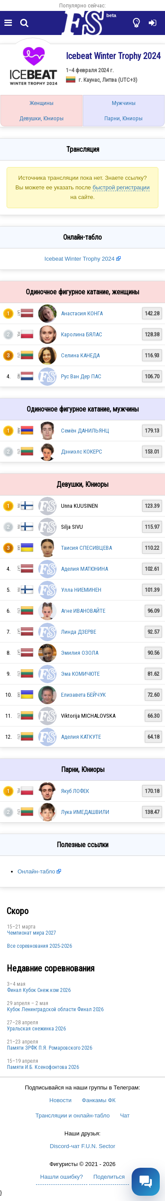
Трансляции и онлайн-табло (73, 1115)
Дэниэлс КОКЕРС (81, 451)
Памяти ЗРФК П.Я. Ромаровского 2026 (49, 1048)
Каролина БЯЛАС (81, 334)
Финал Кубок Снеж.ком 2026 (39, 990)
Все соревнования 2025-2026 (39, 946)
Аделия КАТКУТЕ (81, 736)
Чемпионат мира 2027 (31, 933)
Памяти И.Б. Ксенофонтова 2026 (43, 1067)
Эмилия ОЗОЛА (79, 652)
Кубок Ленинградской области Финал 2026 (55, 1009)
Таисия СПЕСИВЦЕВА (86, 548)
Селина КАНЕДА (80, 355)
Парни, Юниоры (123, 118)
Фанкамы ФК (99, 1100)
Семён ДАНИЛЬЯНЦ (85, 430)
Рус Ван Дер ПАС (81, 376)
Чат (125, 1115)
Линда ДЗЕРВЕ (78, 631)
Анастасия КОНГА (82, 313)
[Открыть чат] (146, 1182)
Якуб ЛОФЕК (75, 791)
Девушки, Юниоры (41, 118)
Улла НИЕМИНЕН (81, 590)
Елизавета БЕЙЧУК (83, 694)
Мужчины (124, 103)
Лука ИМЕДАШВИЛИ (85, 812)
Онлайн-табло (36, 871)
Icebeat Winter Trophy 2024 (79, 258)
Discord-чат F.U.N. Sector (82, 1146)
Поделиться (109, 1176)
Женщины (41, 103)
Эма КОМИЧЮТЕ (80, 673)
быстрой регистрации (121, 187)
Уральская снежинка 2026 (36, 1029)
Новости (61, 1100)
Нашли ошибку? (61, 1176)
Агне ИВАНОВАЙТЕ (83, 610)
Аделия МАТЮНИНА (84, 569)
